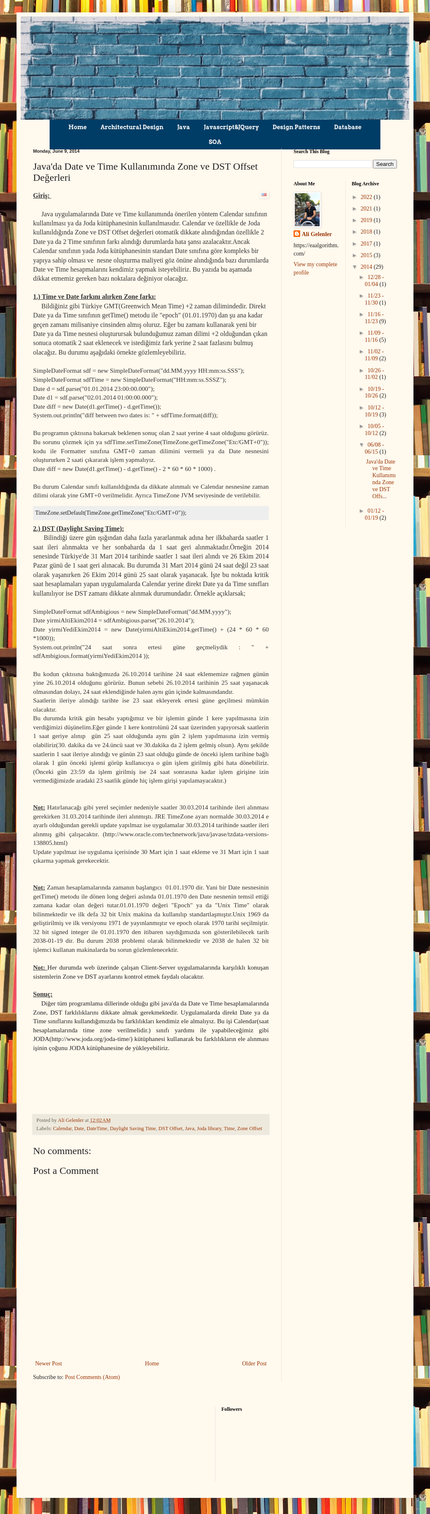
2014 (367, 267)
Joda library (209, 1128)
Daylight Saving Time (133, 1128)
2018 (367, 232)
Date (79, 1128)
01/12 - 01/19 (374, 514)
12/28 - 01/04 (374, 280)
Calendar (62, 1128)
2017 (367, 244)
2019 (367, 220)
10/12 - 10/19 (374, 411)
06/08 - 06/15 (374, 448)
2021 (367, 209)
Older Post (254, 1363)
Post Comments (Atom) (92, 1376)
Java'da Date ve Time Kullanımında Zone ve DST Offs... (381, 479)
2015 (367, 255)
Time (229, 1128)
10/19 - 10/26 (374, 392)
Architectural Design (131, 127)
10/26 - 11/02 (374, 374)
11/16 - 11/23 (374, 317)
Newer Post (48, 1363)
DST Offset (170, 1128)
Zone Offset (249, 1128)
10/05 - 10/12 (374, 429)
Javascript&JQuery (231, 127)
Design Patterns (296, 127)
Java (183, 127)
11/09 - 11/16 (374, 336)
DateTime (97, 1128)
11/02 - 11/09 (374, 355)
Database (347, 127)
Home (78, 127)
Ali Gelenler (317, 234)
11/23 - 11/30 (374, 299)
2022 (367, 197)
